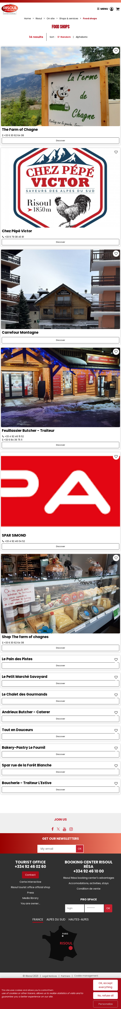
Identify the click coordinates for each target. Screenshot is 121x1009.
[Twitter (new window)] (58, 829)
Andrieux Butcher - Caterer (26, 712)
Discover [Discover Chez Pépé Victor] (60, 242)
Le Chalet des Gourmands (24, 694)
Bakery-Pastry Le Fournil (23, 747)
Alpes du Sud (55, 919)
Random (65, 37)
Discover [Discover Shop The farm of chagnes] (60, 647)
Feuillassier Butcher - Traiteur (28, 430)
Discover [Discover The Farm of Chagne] (60, 140)
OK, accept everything (106, 985)
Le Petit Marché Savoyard (24, 676)
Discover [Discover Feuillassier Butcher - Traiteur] (60, 444)
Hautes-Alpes (79, 919)
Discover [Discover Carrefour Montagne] (60, 340)
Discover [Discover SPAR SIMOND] (60, 546)
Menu (104, 9)
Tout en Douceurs (17, 729)
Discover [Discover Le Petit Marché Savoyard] (60, 683)
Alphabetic (82, 37)
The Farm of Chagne (20, 129)
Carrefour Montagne (20, 332)
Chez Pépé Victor (17, 231)
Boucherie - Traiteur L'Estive (26, 782)
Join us (60, 819)
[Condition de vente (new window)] (88, 889)
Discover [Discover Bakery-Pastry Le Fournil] (60, 754)
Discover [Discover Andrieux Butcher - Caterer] (60, 718)
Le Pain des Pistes (17, 658)
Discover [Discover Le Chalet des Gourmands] (60, 701)
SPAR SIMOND (14, 535)
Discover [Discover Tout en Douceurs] (60, 736)
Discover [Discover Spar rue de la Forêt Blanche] (60, 771)
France (37, 919)
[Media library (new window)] (30, 898)
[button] (117, 9)
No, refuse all (106, 995)
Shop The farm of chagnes (25, 636)
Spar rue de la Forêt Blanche (26, 765)
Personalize (105, 1004)
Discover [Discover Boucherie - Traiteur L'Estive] (60, 789)
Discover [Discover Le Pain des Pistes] (60, 665)
